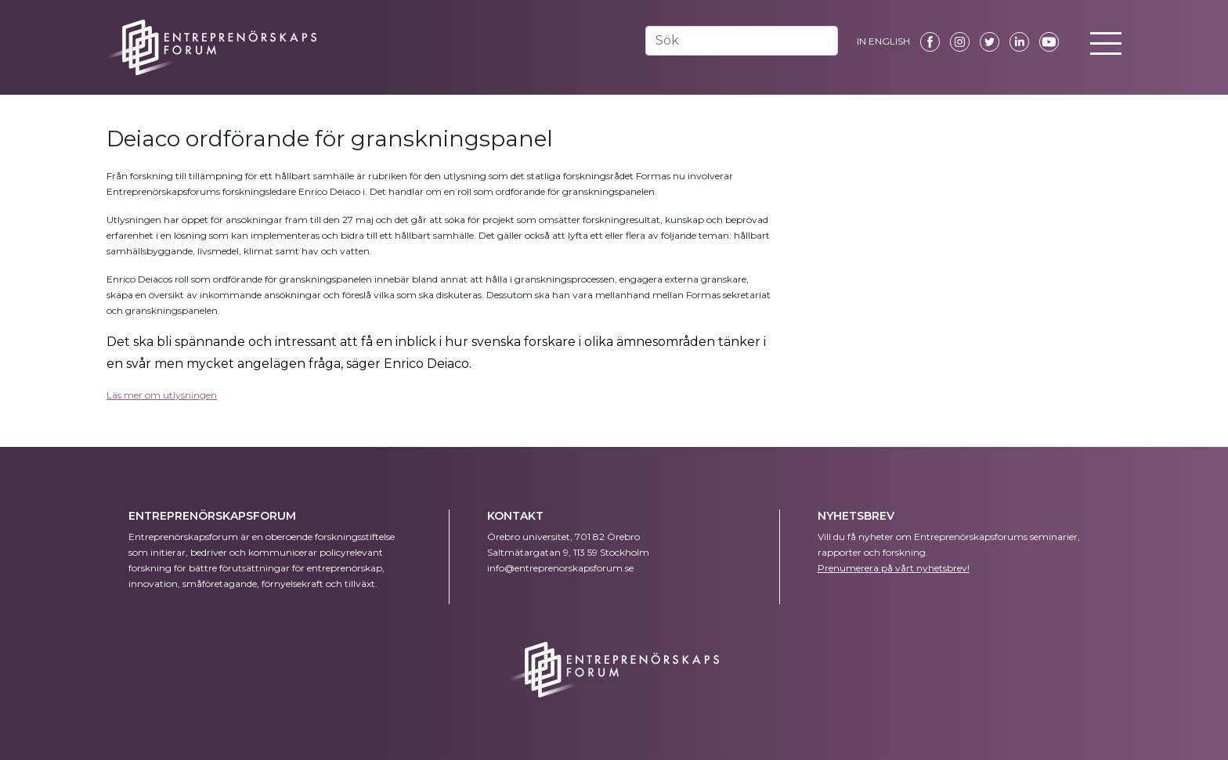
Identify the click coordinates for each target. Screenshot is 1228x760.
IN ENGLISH (883, 41)
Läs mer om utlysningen (162, 395)
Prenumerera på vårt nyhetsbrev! (894, 568)
